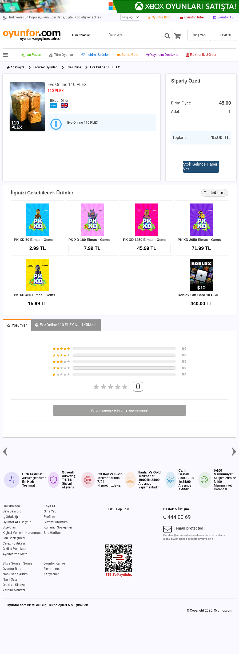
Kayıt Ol (49, 506)
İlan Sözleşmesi (14, 538)
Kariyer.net (51, 574)
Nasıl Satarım (12, 579)
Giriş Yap (50, 511)
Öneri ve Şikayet (14, 585)
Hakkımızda (11, 506)
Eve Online (73, 67)
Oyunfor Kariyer (54, 563)
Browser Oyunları (45, 67)
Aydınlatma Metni (15, 554)
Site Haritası (52, 533)
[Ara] (167, 35)
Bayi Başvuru (12, 511)
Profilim (49, 517)
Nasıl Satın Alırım (15, 574)
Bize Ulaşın (10, 527)
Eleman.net (51, 569)
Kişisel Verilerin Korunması (22, 533)
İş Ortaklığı (10, 517)
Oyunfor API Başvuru (18, 522)
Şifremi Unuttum (56, 522)
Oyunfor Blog (12, 569)
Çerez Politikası (14, 543)
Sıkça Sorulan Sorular (18, 563)
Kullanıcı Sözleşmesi (58, 527)
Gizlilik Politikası (14, 549)
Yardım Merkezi (14, 590)
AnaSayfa (17, 67)
